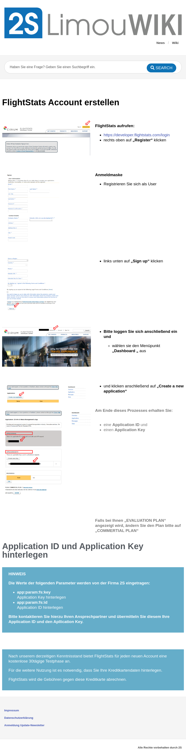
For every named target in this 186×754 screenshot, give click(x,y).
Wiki (175, 43)
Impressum (11, 710)
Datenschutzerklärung (18, 717)
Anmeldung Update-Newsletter (24, 725)
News (160, 43)
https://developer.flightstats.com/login (137, 135)
